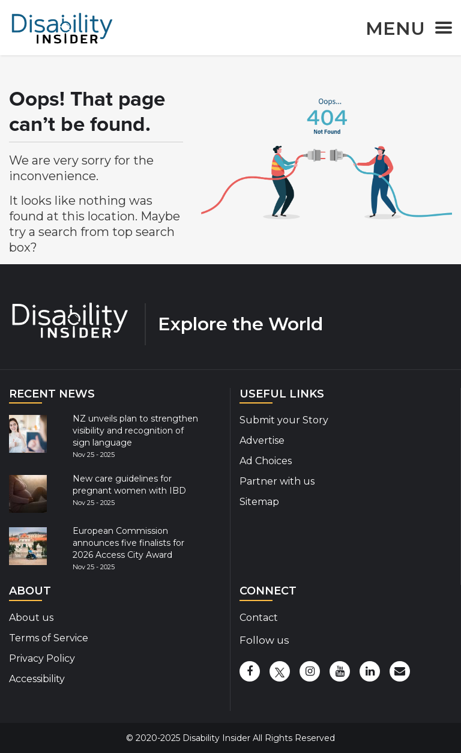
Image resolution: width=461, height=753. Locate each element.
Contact (259, 617)
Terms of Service (48, 638)
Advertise (262, 440)
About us (31, 617)
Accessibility (37, 679)
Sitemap (259, 501)
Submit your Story (284, 420)
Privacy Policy (42, 658)
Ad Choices (266, 461)
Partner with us (277, 481)
